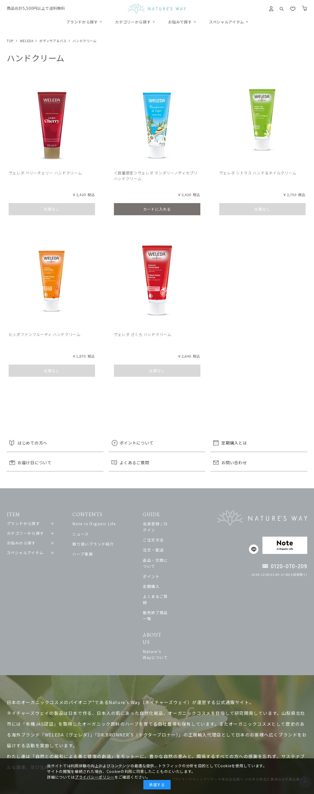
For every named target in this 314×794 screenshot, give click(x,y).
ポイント (165, 566)
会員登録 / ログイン (175, 526)
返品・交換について (175, 556)
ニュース (84, 536)
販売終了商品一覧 (173, 597)
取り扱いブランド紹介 (96, 546)
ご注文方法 (167, 536)
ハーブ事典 (86, 556)
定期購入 (165, 577)
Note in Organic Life (97, 526)
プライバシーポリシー (94, 777)
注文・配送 (167, 546)
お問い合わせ (234, 465)
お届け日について (35, 465)
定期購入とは (234, 445)
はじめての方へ (32, 445)
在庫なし (52, 209)
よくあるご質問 (134, 465)
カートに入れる (157, 209)
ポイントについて (137, 445)
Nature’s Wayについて (179, 622)
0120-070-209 (289, 569)
